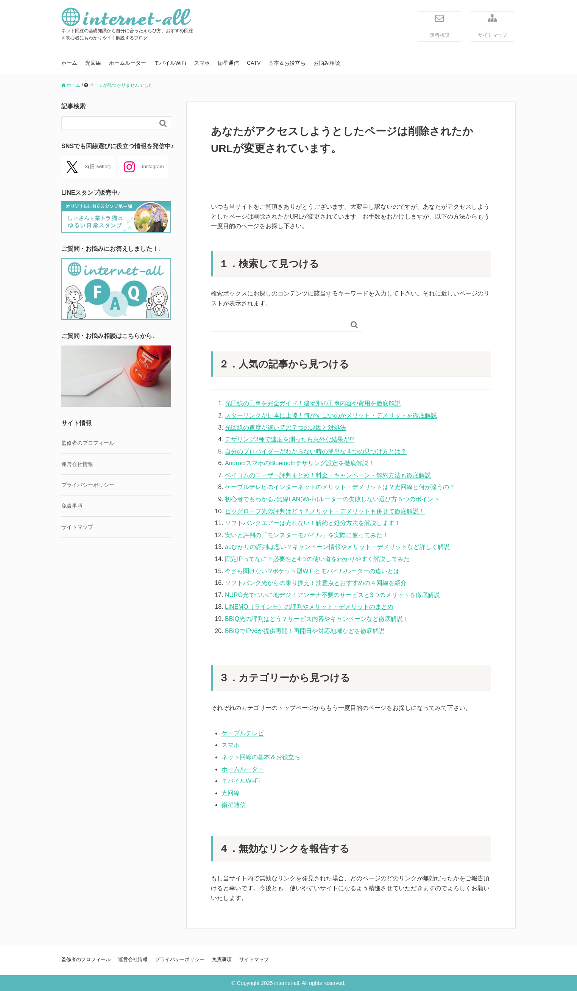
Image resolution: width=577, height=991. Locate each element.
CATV (253, 63)
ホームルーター (127, 63)
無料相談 (439, 26)
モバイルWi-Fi (240, 781)
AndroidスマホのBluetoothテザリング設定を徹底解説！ (299, 463)
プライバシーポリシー (87, 485)
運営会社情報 (77, 464)
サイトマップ (492, 26)
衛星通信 (228, 63)
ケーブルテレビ (242, 733)
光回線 (93, 63)
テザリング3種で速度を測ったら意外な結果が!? (289, 439)
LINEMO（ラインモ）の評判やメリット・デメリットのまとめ (309, 606)
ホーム (69, 63)
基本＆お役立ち (287, 63)
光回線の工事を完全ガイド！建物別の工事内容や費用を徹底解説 (313, 403)
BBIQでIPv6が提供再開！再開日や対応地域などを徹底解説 (305, 631)
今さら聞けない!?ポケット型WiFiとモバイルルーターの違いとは (312, 571)
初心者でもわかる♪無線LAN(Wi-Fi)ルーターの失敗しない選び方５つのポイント (332, 499)
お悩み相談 (326, 63)
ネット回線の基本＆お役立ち (260, 757)
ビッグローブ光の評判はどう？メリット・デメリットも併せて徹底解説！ (325, 511)
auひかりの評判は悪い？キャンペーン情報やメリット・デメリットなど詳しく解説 (337, 547)
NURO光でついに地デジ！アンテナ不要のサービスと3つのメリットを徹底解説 (332, 595)
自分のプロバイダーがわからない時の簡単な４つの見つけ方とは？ (316, 451)
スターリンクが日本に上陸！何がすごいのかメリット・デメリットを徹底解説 (331, 415)
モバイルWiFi (170, 63)
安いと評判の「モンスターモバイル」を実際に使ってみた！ (306, 535)
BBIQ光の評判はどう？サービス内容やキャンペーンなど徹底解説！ (317, 619)
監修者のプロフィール (87, 443)
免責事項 (72, 506)
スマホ (202, 63)
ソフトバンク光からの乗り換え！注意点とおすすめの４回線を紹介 (316, 583)
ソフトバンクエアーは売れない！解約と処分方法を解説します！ (313, 523)
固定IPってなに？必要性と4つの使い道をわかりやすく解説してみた (317, 559)
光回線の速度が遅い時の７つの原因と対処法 (285, 427)
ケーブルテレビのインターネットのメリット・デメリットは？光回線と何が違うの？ (340, 487)
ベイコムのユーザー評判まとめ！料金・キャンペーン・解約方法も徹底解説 (328, 475)
